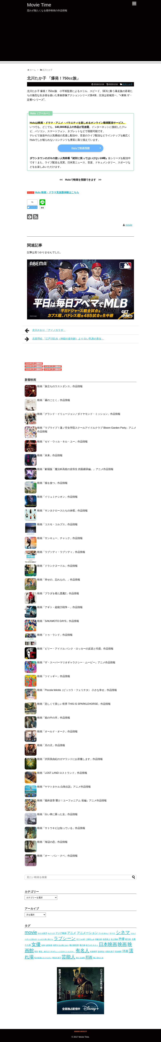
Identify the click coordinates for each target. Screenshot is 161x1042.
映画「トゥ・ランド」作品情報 (54, 634)
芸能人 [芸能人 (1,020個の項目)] (68, 956)
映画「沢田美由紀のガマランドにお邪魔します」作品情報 (70, 759)
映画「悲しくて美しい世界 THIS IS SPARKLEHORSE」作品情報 (74, 704)
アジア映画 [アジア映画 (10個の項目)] (61, 933)
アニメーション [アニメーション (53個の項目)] (87, 933)
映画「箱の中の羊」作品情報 (53, 717)
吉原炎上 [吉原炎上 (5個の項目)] (106, 939)
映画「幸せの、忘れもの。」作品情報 (58, 579)
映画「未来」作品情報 (49, 455)
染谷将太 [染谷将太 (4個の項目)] (101, 951)
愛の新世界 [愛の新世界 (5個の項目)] (74, 945)
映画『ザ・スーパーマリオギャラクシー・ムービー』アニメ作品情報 (76, 662)
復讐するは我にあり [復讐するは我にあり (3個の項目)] (61, 945)
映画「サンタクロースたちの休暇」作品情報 (62, 510)
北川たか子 (127, 84)
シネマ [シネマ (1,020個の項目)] (123, 932)
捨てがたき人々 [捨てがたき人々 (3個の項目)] (92, 945)
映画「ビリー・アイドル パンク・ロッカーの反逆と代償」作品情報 (75, 648)
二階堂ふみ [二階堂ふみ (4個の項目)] (90, 939)
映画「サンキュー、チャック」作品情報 (60, 538)
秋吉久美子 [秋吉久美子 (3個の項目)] (56, 958)
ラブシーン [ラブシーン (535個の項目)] (65, 938)
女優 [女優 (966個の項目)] (36, 944)
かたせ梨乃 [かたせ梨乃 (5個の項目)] (42, 933)
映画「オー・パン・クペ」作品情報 (57, 855)
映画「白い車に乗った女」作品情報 (57, 814)
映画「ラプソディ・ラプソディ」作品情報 (61, 552)
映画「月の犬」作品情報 (51, 745)
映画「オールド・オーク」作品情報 (57, 731)
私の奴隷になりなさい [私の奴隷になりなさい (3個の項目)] (43, 958)
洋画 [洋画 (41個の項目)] (125, 951)
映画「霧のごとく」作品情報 (53, 400)
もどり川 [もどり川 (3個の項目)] (51, 933)
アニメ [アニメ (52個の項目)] (71, 933)
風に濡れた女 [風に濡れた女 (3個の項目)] (98, 958)
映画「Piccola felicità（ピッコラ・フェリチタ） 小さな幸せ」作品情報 (77, 690)
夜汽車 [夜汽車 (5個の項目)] (128, 939)
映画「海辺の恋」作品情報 (52, 842)
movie (128, 225)
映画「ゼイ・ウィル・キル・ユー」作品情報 (62, 441)
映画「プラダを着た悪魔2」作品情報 (58, 593)
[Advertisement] (80, 39)
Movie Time (39, 4)
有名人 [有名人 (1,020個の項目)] (82, 950)
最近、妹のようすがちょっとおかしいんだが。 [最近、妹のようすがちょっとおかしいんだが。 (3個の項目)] (57, 951)
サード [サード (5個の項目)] (112, 933)
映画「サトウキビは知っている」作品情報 (61, 828)
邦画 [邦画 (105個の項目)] (88, 957)
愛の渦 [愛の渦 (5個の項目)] (82, 945)
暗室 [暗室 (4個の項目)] (36, 951)
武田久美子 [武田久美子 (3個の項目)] (109, 951)
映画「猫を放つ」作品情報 (52, 483)
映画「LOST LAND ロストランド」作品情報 (62, 773)
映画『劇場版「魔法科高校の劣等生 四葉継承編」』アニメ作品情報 (75, 469)
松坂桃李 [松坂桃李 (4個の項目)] (93, 951)
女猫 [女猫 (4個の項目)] (43, 945)
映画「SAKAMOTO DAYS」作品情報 (58, 621)
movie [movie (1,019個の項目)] (31, 932)
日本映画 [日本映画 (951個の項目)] (108, 944)
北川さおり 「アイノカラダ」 (45, 330)
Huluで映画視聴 (80, 148)
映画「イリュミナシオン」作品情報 (57, 496)
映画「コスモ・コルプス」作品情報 (57, 524)
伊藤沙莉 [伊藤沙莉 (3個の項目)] (98, 939)
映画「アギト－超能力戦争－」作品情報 (60, 607)
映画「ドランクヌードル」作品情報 (57, 565)
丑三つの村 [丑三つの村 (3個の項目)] (80, 939)
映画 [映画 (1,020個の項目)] (122, 944)
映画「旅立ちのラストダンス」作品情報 (60, 386)
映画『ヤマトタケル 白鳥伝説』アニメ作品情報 (64, 786)
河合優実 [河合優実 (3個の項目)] (118, 951)
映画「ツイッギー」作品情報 (53, 676)
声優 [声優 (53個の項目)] (122, 938)
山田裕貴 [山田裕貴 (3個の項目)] (48, 945)
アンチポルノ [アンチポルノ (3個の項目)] (103, 933)
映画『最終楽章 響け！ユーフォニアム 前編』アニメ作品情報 (72, 800)
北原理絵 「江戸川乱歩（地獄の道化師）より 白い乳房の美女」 (64, 339)
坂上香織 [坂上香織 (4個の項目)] (114, 939)
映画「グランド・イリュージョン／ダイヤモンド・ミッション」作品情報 (78, 414)
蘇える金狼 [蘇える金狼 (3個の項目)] (80, 958)
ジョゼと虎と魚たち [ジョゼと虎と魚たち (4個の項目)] (45, 939)
